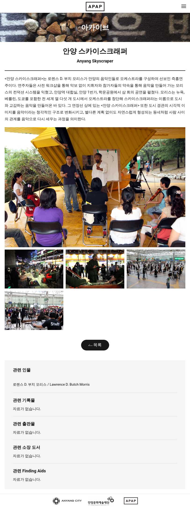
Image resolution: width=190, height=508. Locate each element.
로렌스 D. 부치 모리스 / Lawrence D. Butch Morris (51, 384)
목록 (97, 344)
